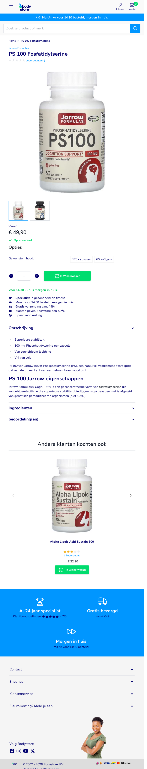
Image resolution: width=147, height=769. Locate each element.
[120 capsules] (81, 258)
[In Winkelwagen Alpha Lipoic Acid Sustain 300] (72, 569)
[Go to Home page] (25, 7)
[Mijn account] (120, 7)
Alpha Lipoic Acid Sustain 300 (72, 542)
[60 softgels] (104, 258)
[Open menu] (11, 6)
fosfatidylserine (110, 387)
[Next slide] (130, 495)
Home (12, 41)
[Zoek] (135, 28)
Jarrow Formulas (19, 48)
